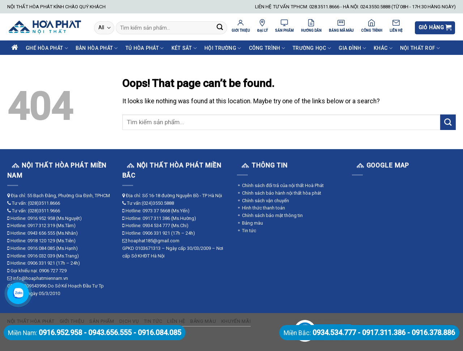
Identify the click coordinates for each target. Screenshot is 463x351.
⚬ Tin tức (246, 230)
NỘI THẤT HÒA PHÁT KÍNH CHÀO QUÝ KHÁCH (56, 6)
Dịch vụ (129, 321)
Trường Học (312, 48)
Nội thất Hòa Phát (30, 321)
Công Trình (267, 48)
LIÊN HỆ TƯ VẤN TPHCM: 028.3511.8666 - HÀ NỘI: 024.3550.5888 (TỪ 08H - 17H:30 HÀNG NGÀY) (355, 6)
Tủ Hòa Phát (145, 48)
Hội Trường (222, 48)
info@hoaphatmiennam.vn (40, 278)
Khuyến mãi (236, 321)
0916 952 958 (41, 218)
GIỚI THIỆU (241, 25)
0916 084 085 (41, 248)
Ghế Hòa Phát (47, 48)
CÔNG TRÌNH (371, 25)
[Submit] (219, 28)
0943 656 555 (41, 233)
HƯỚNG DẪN (311, 25)
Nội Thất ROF (420, 48)
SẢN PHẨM (284, 25)
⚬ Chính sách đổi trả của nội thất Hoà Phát (280, 185)
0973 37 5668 (156, 210)
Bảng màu (203, 321)
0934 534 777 (156, 225)
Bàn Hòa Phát (97, 48)
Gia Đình (352, 48)
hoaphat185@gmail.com (153, 240)
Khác (383, 48)
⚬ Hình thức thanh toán (261, 208)
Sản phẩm (101, 321)
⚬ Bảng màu (250, 223)
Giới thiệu (72, 321)
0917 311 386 (156, 218)
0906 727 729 (53, 270)
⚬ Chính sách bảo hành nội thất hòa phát (279, 193)
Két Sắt (184, 48)
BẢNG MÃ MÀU (341, 25)
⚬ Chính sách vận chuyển (263, 200)
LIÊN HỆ (396, 25)
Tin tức (153, 321)
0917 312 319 (41, 225)
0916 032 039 (41, 256)
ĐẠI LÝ (262, 25)
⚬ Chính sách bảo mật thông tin (270, 215)
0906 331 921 (41, 263)
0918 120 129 (41, 240)
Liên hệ (176, 321)
